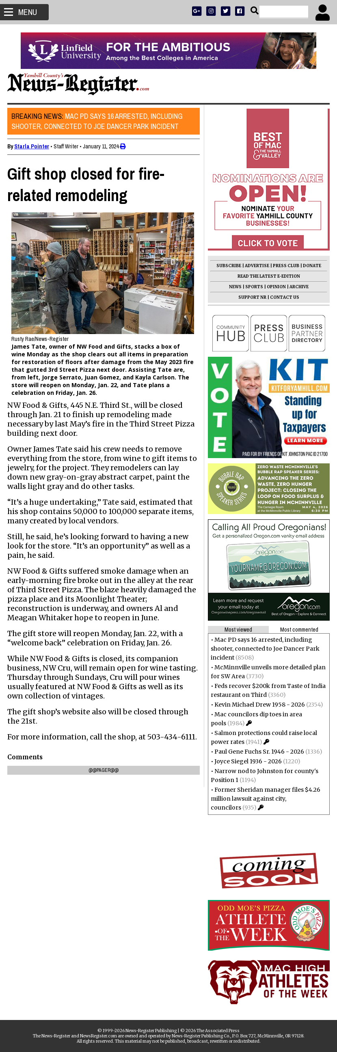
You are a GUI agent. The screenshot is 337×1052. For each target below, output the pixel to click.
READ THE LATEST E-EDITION (268, 276)
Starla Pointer (32, 146)
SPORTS (253, 286)
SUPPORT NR (252, 297)
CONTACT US (283, 297)
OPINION (275, 286)
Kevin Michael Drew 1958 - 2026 (259, 704)
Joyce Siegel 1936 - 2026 (247, 761)
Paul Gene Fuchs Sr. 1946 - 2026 (258, 751)
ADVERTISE (256, 265)
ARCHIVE (298, 286)
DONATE (311, 265)
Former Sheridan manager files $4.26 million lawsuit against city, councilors (265, 798)
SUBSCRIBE (228, 265)
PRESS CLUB (285, 265)
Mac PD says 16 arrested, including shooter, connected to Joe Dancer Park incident (98, 121)
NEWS (234, 286)
